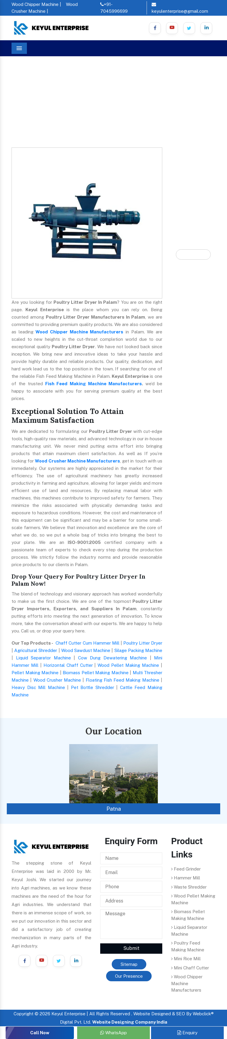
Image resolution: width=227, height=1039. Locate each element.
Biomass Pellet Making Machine (96, 672)
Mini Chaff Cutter (190, 967)
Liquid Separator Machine (43, 657)
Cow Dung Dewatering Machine (112, 657)
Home (21, 88)
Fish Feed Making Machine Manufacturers (93, 383)
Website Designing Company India (129, 1021)
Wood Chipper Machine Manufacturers (79, 331)
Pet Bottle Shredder (92, 687)
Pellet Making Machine (35, 672)
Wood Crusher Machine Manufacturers (77, 460)
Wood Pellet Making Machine (128, 665)
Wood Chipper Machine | (36, 4)
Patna (113, 809)
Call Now (39, 1032)
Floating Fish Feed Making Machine (122, 680)
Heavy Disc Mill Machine (38, 687)
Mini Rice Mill (186, 958)
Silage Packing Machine (138, 650)
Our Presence (129, 976)
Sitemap (129, 964)
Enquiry (187, 1032)
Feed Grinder (186, 868)
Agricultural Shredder (35, 650)
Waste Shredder (189, 886)
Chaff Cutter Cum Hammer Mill (87, 642)
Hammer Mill (185, 877)
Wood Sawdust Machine (85, 650)
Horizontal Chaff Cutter (68, 665)
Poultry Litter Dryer (142, 642)
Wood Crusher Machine (57, 680)
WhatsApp (113, 1032)
